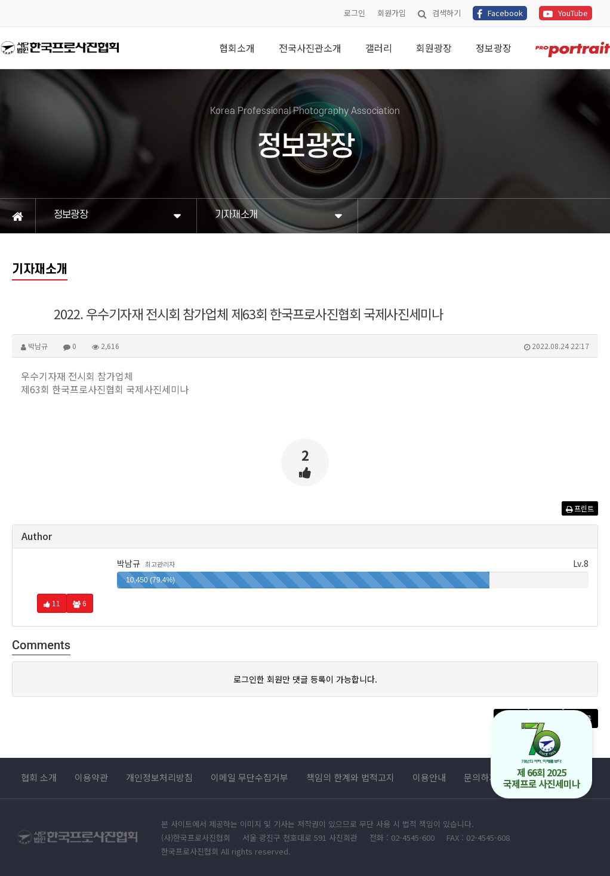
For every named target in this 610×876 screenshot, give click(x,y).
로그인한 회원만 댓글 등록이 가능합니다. (305, 679)
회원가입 (391, 12)
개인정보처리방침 (159, 778)
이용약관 (91, 778)
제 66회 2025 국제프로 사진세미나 (541, 756)
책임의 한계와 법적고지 (350, 778)
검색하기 (439, 12)
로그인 (354, 12)
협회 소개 (39, 778)
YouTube (565, 12)
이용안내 (429, 778)
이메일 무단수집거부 (249, 778)
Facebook (500, 12)
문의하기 (480, 778)
